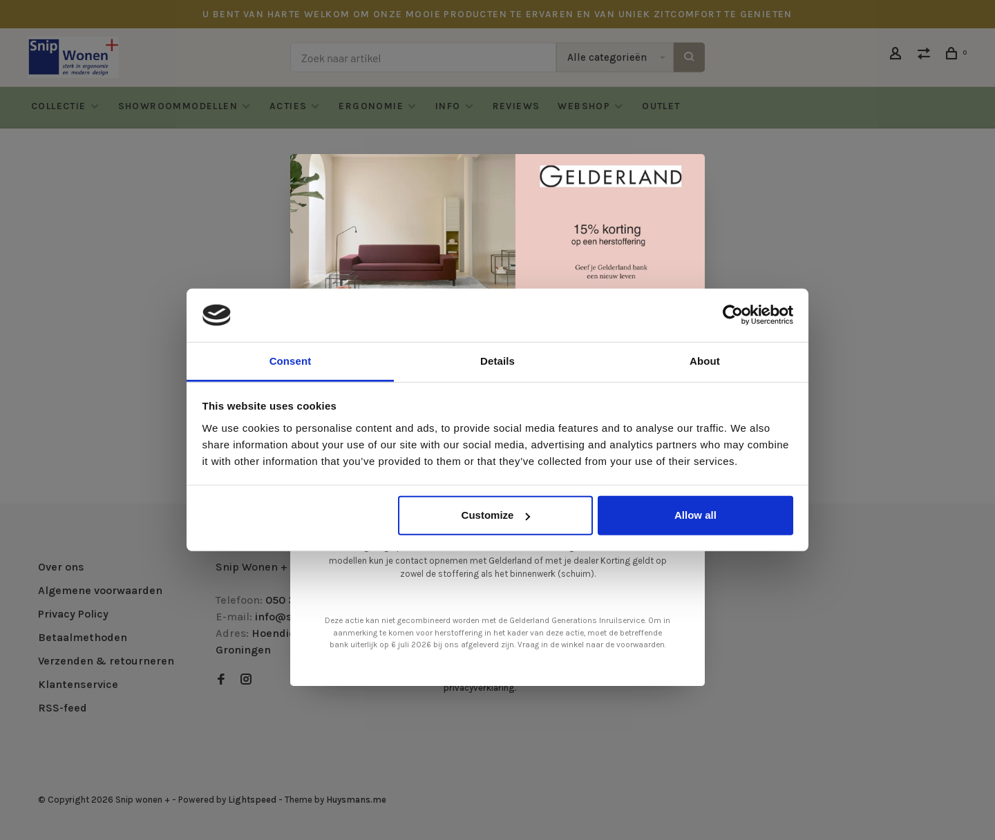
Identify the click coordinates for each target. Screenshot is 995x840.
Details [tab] (497, 361)
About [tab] (705, 361)
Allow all (695, 515)
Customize (496, 515)
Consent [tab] (290, 361)
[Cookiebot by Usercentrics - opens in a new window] (732, 315)
